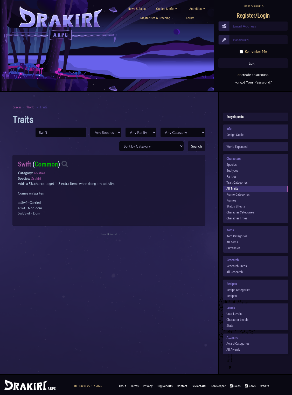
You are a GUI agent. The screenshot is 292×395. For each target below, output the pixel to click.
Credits (264, 386)
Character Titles (236, 218)
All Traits (232, 188)
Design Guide (235, 135)
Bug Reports (165, 386)
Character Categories (240, 212)
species (231, 165)
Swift (24, 164)
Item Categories (236, 236)
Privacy (147, 386)
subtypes (232, 170)
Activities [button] (196, 9)
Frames (231, 200)
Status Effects (235, 206)
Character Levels (237, 320)
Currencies (233, 248)
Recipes (231, 296)
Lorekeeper (218, 386)
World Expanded (236, 147)
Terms (134, 386)
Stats (229, 326)
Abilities (39, 173)
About (122, 386)
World (30, 107)
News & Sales (137, 9)
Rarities (231, 176)
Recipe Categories (238, 290)
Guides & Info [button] (165, 9)
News (250, 386)
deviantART (199, 386)
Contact (182, 386)
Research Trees (236, 266)
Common (46, 164)
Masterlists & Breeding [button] (155, 18)
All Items (232, 242)
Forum (190, 18)
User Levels (234, 314)
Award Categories (237, 343)
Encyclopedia (235, 117)
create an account (254, 75)
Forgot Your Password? (253, 82)
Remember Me (256, 51)
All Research (234, 272)
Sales (235, 386)
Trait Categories (237, 182)
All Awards (233, 349)
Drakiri (16, 107)
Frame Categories (238, 194)
